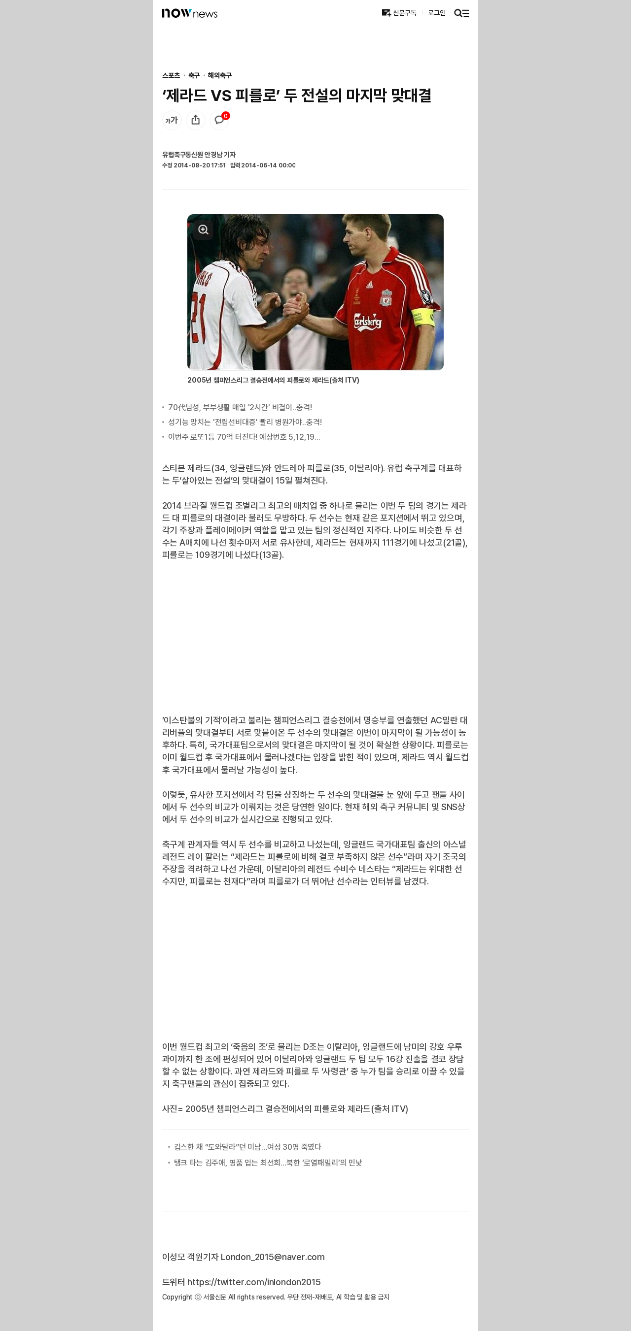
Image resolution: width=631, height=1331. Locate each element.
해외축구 (219, 75)
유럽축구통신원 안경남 (192, 154)
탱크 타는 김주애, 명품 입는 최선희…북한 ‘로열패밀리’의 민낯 (268, 1162)
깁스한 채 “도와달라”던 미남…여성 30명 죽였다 (248, 1146)
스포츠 (171, 75)
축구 (194, 75)
